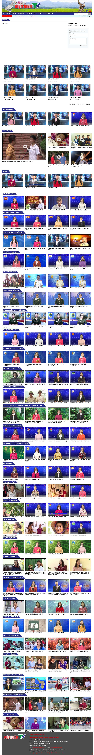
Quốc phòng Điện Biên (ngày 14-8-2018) (34, 307)
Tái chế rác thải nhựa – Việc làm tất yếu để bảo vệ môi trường (17, 161)
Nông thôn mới (8, 519)
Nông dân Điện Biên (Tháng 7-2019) (34, 516)
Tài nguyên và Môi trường (13, 348)
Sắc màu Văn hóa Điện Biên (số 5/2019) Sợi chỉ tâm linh (80, 594)
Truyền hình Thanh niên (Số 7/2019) (34, 441)
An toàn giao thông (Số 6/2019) (56, 632)
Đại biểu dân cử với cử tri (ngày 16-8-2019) (12, 229)
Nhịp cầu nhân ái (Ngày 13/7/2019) (34, 498)
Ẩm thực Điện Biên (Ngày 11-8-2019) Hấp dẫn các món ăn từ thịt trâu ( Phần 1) (80, 671)
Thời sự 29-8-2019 (53, 97)
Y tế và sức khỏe (9, 598)
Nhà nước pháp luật (10, 252)
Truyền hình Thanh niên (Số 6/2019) (57, 441)
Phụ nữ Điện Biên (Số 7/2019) (33, 553)
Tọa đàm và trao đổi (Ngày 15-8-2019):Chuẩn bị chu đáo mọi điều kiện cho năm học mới (57, 573)
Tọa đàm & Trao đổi (10, 556)
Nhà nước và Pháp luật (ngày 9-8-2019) (13, 268)
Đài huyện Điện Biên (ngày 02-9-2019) (80, 691)
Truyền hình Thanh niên (12, 425)
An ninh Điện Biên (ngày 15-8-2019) (57, 287)
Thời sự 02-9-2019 (53, 79)
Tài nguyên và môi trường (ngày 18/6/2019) (56, 365)
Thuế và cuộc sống (10, 330)
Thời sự (5, 20)
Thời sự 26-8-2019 (7, 125)
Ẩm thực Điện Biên (9, 654)
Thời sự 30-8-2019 (31, 97)
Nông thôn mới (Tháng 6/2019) (56, 535)
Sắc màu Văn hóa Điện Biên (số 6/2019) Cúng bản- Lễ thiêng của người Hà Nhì (58, 594)
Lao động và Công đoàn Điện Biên (15, 443)
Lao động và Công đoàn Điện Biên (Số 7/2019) (35, 460)
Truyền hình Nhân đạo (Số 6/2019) (57, 651)
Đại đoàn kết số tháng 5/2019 (77, 479)
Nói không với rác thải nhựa (13, 695)
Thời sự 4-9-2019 (9, 79)
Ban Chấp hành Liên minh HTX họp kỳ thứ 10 (26, 16)
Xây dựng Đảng (8, 194)
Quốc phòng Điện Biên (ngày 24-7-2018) (57, 307)
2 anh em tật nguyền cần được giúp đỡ (13, 498)
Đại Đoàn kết (8, 463)
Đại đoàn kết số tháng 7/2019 (32, 479)
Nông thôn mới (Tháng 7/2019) (33, 535)
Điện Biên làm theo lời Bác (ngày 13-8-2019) (80, 249)
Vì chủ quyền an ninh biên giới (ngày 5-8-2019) (58, 326)
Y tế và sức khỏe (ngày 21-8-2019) (34, 614)
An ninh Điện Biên (9, 272)
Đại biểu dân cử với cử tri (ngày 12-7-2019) (34, 229)
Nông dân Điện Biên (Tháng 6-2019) (57, 516)
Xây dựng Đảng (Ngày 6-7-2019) (78, 209)
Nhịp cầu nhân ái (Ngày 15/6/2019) (57, 498)
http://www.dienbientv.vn (56, 747)
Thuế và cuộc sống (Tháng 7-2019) (34, 345)
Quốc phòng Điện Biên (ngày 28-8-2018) (12, 307)
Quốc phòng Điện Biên (11, 290)
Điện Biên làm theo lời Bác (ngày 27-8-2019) (35, 249)
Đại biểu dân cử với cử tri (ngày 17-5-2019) (79, 229)
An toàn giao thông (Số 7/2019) (11, 632)
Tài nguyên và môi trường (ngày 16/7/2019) (33, 365)
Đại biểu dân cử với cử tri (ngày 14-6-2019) (57, 229)
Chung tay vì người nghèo (12, 387)
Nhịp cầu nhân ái (9, 482)
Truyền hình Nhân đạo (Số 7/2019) (34, 651)
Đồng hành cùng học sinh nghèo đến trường (34, 731)
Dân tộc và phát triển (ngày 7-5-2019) (80, 384)
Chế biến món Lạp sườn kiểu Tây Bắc (12, 670)
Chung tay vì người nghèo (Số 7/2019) (57, 402)
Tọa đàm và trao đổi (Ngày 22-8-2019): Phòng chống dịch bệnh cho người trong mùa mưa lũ (35, 573)
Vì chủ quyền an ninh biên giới (14, 310)
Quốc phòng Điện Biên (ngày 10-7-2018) (79, 307)
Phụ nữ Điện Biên (9, 538)
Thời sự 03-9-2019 (31, 79)
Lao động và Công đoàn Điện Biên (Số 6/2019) (57, 460)
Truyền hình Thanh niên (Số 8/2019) (80, 125)
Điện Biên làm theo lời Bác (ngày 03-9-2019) (13, 249)
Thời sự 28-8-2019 (75, 97)
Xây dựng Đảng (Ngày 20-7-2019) (56, 209)
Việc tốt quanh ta (9, 714)
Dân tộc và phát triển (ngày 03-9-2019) (13, 384)
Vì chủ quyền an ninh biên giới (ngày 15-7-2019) (80, 326)
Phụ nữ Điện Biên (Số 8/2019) (10, 553)
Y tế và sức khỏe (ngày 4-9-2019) (11, 614)
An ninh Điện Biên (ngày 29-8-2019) (12, 287)
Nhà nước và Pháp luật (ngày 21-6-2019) (79, 268)
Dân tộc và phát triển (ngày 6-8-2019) (35, 384)
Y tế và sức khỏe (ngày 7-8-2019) (56, 614)
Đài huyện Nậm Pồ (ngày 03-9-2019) (57, 691)
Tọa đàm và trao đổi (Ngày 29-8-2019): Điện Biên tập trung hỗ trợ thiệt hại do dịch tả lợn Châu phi (13, 573)
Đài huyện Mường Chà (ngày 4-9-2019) (13, 691)
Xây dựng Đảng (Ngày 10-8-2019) (34, 209)
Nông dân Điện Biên (10, 500)
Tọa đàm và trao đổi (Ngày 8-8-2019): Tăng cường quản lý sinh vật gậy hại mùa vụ (79, 573)
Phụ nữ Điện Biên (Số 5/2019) (78, 553)
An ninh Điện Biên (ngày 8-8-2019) (79, 287)
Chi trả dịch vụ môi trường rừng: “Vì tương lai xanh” (23, 405)
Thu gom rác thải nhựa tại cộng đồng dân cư (34, 711)
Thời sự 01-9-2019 (75, 79)
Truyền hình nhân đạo (11, 635)
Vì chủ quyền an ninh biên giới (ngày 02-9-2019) (13, 326)
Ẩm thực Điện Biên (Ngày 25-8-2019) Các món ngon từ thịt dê (34, 670)
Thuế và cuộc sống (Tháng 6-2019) (57, 345)
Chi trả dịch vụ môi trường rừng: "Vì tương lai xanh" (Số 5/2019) (34, 422)
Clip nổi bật (6, 131)
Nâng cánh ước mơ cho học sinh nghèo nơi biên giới (58, 731)
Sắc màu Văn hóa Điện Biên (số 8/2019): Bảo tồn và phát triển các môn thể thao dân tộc (13, 594)
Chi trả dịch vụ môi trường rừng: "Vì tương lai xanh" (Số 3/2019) (79, 422)
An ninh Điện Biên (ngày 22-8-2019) (34, 287)
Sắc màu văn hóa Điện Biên (13, 577)
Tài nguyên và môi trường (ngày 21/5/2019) (78, 365)
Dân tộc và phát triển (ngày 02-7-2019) (58, 384)
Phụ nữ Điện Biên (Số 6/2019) (55, 553)
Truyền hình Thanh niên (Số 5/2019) (79, 441)
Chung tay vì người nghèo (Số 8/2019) (13, 402)
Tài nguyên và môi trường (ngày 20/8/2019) (11, 365)
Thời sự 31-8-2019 (9, 97)
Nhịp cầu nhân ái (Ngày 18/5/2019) (79, 498)
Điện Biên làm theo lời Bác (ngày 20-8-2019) (58, 249)
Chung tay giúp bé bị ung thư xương (57, 147)
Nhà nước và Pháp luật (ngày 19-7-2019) (34, 268)
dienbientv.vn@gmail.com (39, 747)
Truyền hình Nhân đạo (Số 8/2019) (12, 651)
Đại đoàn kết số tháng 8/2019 (10, 479)
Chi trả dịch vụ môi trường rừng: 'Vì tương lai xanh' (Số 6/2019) (12, 422)
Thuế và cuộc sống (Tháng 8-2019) (12, 345)
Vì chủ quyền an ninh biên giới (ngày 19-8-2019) (35, 326)
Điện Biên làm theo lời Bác (13, 232)
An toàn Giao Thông (10, 617)
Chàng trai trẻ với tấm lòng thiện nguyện (80, 730)
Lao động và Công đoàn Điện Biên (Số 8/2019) (12, 460)
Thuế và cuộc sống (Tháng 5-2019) (79, 345)
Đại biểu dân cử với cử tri (12, 212)
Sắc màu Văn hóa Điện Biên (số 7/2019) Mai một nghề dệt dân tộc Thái (35, 594)
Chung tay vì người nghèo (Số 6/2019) (80, 402)
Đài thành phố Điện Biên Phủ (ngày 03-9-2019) (35, 691)
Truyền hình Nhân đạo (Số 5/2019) (79, 651)
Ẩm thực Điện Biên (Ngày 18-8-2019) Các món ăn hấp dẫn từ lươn (57, 670)
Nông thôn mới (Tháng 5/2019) (78, 535)
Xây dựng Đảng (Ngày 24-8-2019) (11, 209)
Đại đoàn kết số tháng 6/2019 (55, 479)
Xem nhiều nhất (8, 109)
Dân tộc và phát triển (11, 368)
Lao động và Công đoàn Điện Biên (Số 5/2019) (80, 460)
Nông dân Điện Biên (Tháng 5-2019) (79, 516)
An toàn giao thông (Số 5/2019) (78, 632)
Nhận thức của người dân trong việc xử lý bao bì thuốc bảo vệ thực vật (58, 711)
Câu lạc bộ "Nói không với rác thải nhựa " (80, 710)
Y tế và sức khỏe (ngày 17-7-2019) (79, 614)
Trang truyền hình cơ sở (12, 675)
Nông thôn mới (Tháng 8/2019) (11, 535)
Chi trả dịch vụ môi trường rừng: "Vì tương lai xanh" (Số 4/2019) (57, 422)
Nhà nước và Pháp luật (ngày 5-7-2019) (58, 268)
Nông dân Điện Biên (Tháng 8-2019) (12, 516)
